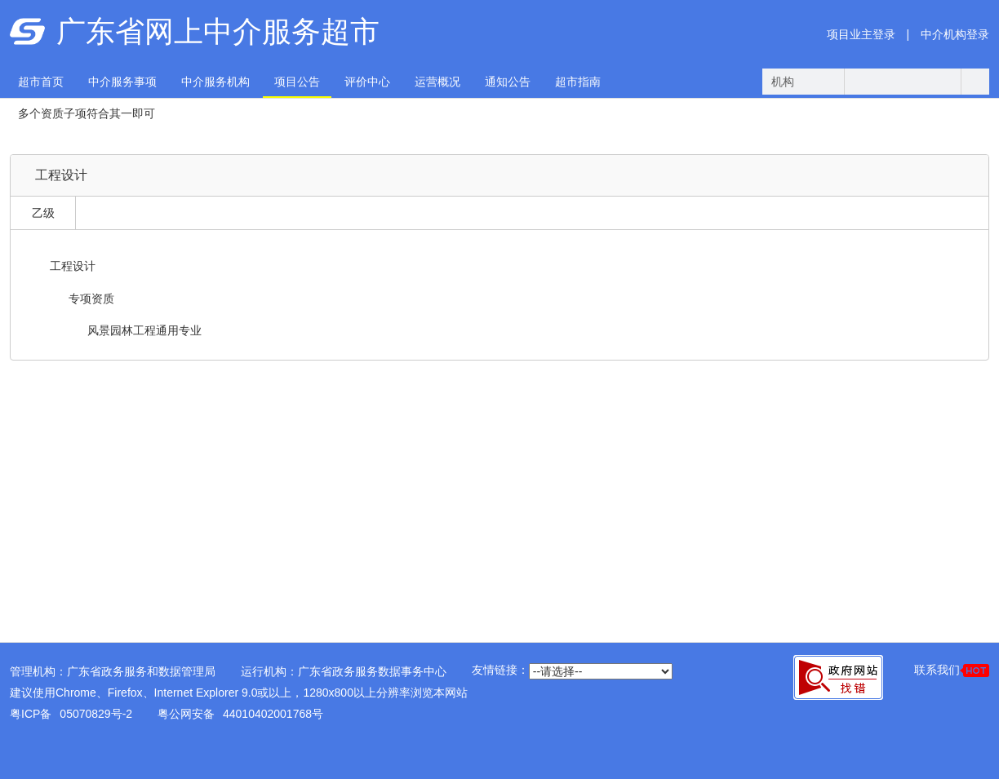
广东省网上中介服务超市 (218, 31)
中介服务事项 (122, 81)
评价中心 (367, 81)
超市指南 (578, 81)
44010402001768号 (273, 713)
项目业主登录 (861, 34)
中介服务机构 (215, 81)
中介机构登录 (955, 34)
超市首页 (41, 81)
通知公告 (508, 81)
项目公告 (297, 81)
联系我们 (951, 670)
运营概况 (437, 81)
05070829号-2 (96, 713)
